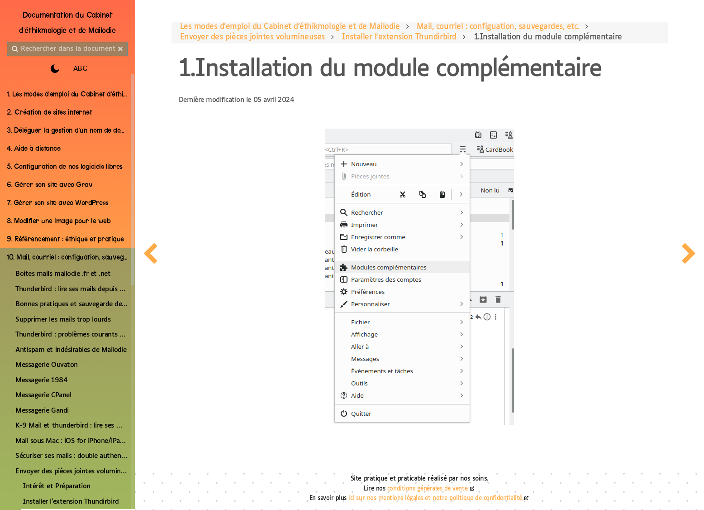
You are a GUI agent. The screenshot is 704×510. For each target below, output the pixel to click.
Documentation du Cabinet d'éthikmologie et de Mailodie (67, 22)
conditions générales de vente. (428, 489)
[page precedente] (150, 255)
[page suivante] (689, 255)
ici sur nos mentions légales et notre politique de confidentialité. (436, 498)
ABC (80, 68)
